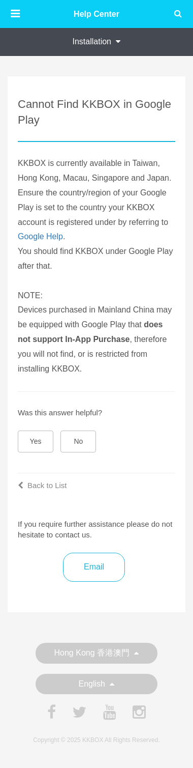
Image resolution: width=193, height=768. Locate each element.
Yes (36, 441)
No (78, 441)
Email (94, 566)
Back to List (42, 485)
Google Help (40, 236)
